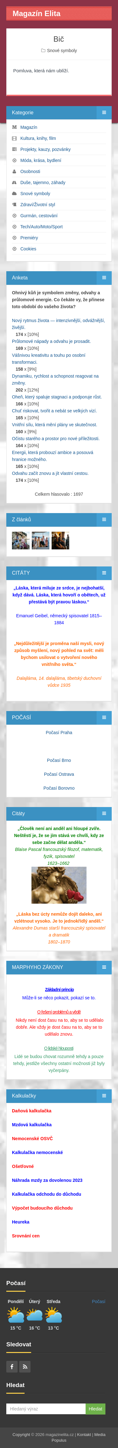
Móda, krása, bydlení (40, 160)
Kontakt (84, 1434)
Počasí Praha (59, 732)
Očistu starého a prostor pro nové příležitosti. (56, 438)
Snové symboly (62, 50)
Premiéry (29, 237)
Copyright (21, 1434)
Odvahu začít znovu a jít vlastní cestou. (50, 473)
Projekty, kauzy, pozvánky (45, 149)
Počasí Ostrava (59, 774)
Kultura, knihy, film (38, 138)
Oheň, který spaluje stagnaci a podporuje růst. (57, 396)
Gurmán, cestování (39, 215)
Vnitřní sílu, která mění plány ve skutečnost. (54, 424)
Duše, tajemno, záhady (42, 182)
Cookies (28, 248)
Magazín (28, 127)
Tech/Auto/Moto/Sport (41, 226)
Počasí (98, 1301)
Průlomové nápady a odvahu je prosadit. (51, 341)
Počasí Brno (59, 760)
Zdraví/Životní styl (37, 204)
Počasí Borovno (59, 788)
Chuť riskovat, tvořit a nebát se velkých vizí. (54, 410)
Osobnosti (30, 171)
